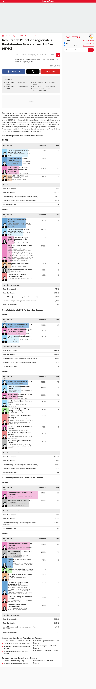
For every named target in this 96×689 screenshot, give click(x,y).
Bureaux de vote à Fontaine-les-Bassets (44, 86)
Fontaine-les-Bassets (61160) (14, 661)
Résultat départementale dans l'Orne (17, 643)
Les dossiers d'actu (71, 46)
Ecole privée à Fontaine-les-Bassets (16, 663)
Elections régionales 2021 (14, 36)
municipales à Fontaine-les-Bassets (24, 129)
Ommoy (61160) (48, 59)
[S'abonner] (79, 50)
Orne (36, 36)
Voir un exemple (88, 41)
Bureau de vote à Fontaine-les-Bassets (17, 641)
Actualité (67, 41)
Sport (66, 43)
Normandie (29, 36)
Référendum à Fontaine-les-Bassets (45, 651)
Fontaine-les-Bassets (38, 89)
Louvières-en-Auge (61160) (32, 59)
